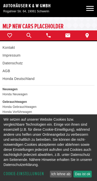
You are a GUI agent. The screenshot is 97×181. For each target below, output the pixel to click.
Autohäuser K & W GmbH (27, 5)
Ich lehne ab (60, 174)
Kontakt (9, 48)
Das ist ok (82, 174)
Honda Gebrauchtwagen (20, 107)
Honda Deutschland (19, 79)
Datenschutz (13, 63)
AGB (6, 71)
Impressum (12, 55)
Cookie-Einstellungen (24, 173)
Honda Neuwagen (15, 94)
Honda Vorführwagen (17, 112)
